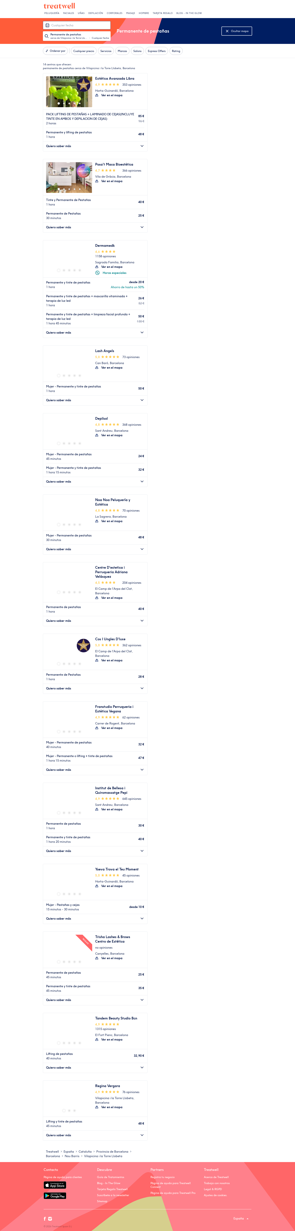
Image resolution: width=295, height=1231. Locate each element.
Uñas (81, 13)
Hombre (144, 13)
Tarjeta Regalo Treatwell (112, 1189)
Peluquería (51, 13)
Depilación (95, 13)
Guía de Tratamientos (110, 1177)
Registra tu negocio (163, 1177)
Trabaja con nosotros (217, 1183)
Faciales (68, 13)
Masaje (130, 13)
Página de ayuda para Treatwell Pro (173, 1193)
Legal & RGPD (213, 1189)
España (238, 1218)
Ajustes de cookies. (215, 1195)
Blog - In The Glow (189, 13)
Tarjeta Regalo (163, 13)
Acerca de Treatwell (216, 1177)
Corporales (114, 13)
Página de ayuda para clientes (63, 1177)
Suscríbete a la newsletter (113, 1195)
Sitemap (102, 1201)
